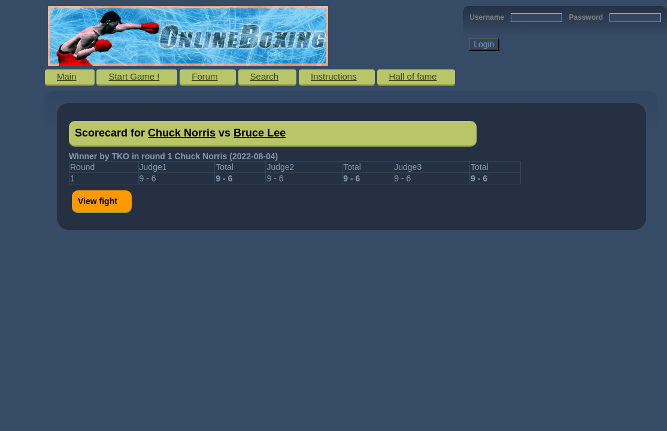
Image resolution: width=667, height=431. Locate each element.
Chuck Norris (182, 133)
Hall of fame (413, 76)
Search (264, 76)
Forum (204, 76)
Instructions (334, 76)
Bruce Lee (260, 133)
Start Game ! (133, 76)
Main (67, 76)
